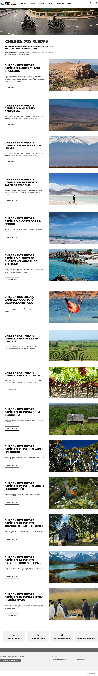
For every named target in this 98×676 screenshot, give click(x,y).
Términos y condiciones (81, 657)
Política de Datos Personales (82, 654)
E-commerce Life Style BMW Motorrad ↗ (59, 657)
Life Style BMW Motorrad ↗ (57, 654)
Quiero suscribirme (10, 658)
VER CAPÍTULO (13, 88)
